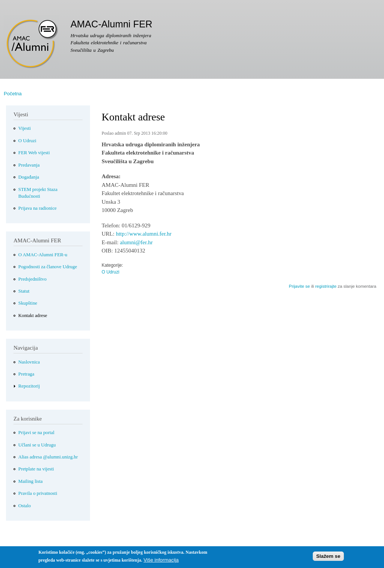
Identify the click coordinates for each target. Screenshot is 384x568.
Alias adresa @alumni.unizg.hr (48, 457)
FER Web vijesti (34, 152)
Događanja (28, 177)
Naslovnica (29, 362)
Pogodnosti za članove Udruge (47, 266)
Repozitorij (29, 386)
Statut (24, 291)
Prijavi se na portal (36, 432)
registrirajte (325, 286)
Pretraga (26, 374)
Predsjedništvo (32, 279)
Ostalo (24, 505)
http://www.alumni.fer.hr (143, 234)
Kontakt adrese (32, 315)
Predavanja (29, 165)
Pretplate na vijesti (36, 469)
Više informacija (161, 562)
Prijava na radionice (37, 208)
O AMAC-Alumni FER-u (43, 254)
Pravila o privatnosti (37, 493)
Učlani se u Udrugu (37, 445)
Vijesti (24, 128)
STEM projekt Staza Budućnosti (37, 193)
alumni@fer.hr (136, 242)
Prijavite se (299, 286)
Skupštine (27, 303)
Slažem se (328, 558)
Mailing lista (30, 481)
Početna (13, 93)
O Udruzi (110, 272)
